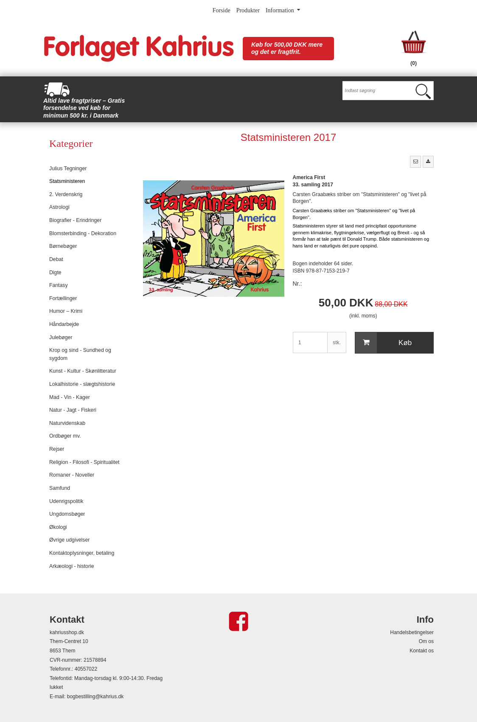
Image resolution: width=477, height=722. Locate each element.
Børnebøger (63, 246)
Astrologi (59, 207)
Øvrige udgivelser (69, 540)
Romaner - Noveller (71, 475)
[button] (415, 162)
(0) (413, 63)
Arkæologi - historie (71, 566)
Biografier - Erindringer (75, 220)
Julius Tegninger (68, 168)
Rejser (56, 449)
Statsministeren (67, 181)
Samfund (59, 488)
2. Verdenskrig (65, 194)
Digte (55, 272)
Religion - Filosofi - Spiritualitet (84, 462)
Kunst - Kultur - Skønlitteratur (82, 371)
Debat (56, 259)
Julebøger (60, 337)
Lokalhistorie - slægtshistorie (82, 384)
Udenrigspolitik (66, 501)
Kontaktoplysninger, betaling (81, 553)
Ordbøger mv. (65, 436)
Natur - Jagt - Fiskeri (72, 410)
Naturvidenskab (67, 423)
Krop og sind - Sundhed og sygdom (80, 354)
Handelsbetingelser (412, 632)
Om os (426, 641)
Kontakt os (422, 651)
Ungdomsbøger (67, 514)
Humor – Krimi (65, 311)
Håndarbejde (64, 324)
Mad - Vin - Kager (69, 397)
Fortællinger (63, 298)
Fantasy (58, 285)
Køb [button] (383, 343)
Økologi (58, 527)
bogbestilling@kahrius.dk (95, 697)
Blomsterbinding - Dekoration (82, 233)
